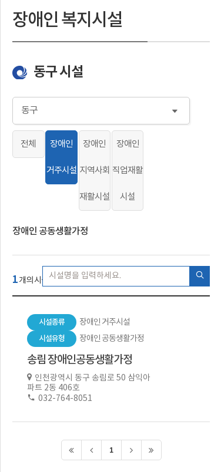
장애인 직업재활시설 (127, 170)
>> (151, 450)
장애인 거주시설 (61, 157)
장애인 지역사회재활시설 (94, 170)
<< (71, 450)
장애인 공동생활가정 (50, 231)
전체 (28, 144)
